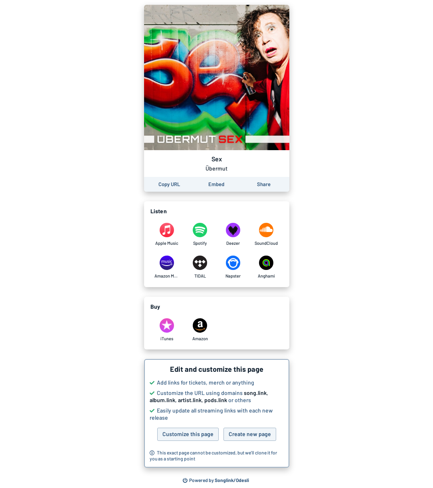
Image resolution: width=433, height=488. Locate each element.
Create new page (250, 433)
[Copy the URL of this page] (169, 184)
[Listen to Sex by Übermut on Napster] (233, 267)
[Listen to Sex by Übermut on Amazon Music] (167, 267)
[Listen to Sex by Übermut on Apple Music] (167, 234)
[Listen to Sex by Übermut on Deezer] (233, 234)
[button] (217, 413)
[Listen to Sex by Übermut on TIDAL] (200, 267)
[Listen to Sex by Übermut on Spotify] (200, 234)
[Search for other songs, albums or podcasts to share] (216, 480)
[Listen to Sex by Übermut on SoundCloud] (266, 234)
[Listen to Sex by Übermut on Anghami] (266, 267)
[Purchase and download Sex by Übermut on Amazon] (200, 329)
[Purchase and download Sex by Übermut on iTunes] (167, 329)
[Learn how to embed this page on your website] (216, 184)
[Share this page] (263, 184)
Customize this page (188, 433)
